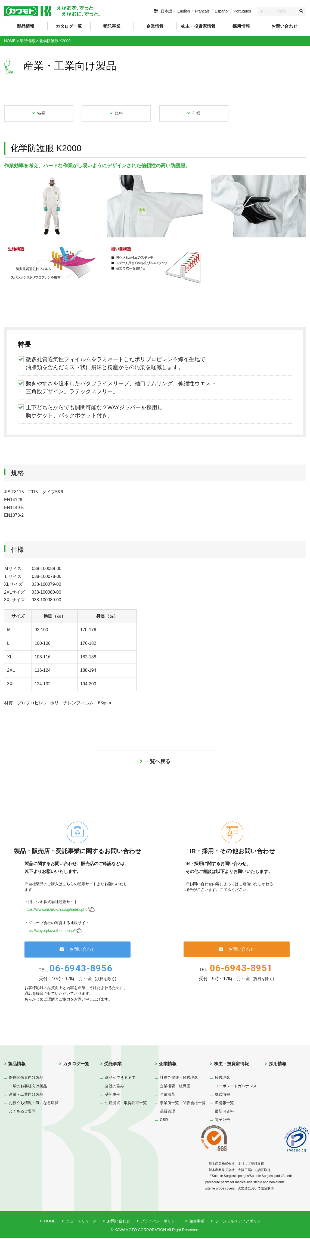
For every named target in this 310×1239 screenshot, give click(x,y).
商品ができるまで (120, 1079)
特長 (39, 113)
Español (222, 11)
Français (202, 11)
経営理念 (222, 1079)
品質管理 (167, 1112)
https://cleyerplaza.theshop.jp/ (49, 932)
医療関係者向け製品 (26, 1079)
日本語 (166, 11)
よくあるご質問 (22, 1112)
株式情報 (222, 1096)
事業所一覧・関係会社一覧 (183, 1104)
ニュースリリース (81, 1222)
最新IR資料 (224, 1112)
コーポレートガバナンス (236, 1087)
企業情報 (167, 1065)
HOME (49, 1222)
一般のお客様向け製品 (28, 1087)
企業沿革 (167, 1096)
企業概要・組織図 (175, 1087)
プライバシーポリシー (160, 1222)
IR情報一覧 (224, 1104)
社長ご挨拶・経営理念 (179, 1079)
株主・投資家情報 (231, 1065)
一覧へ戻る (155, 762)
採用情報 (241, 26)
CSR (164, 1121)
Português (242, 11)
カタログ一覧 (69, 26)
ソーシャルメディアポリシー (240, 1222)
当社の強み (114, 1087)
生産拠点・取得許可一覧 (126, 1104)
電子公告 (222, 1121)
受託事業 (113, 1065)
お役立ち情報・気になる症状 (33, 1104)
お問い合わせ (284, 26)
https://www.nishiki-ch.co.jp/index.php (56, 911)
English (183, 11)
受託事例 (112, 1096)
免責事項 (196, 1222)
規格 (116, 113)
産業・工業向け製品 (26, 1096)
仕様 (194, 113)
